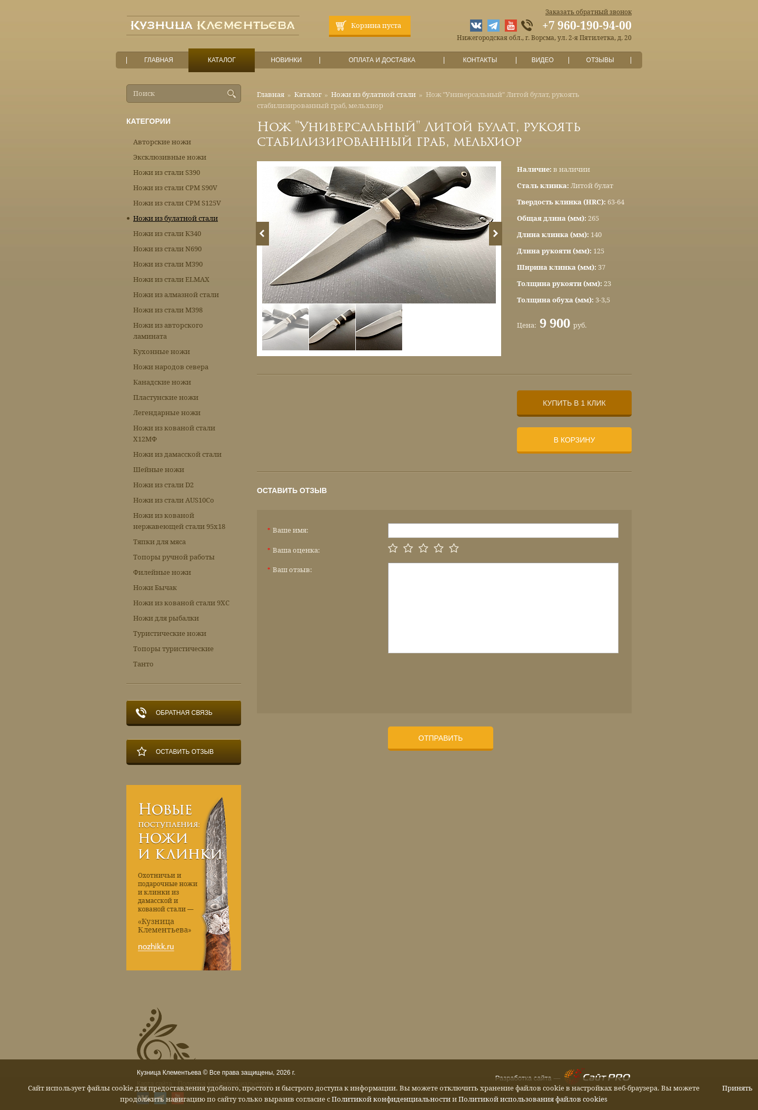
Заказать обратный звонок (588, 12)
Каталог (221, 60)
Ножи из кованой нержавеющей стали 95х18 (179, 521)
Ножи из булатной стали (373, 95)
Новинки (286, 60)
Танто (143, 664)
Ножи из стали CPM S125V (177, 203)
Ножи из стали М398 (168, 310)
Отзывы (600, 60)
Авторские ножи (162, 142)
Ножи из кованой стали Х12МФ (174, 433)
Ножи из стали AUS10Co (173, 500)
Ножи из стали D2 (163, 485)
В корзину (574, 440)
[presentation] (468, 679)
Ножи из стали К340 (167, 234)
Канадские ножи (162, 382)
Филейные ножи (162, 572)
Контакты (479, 60)
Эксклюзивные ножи (169, 157)
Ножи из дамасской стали (177, 454)
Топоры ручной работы (174, 557)
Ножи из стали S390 (166, 172)
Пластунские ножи (165, 397)
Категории (148, 121)
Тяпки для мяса (159, 542)
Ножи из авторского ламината (168, 330)
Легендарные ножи (167, 413)
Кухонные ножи (161, 352)
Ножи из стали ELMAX (171, 279)
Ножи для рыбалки (166, 618)
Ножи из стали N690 (167, 249)
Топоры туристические (173, 649)
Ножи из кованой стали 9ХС (181, 603)
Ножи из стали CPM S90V (175, 188)
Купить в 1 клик (574, 403)
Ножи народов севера (170, 367)
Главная (159, 60)
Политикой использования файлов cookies (532, 1099)
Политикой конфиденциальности (391, 1099)
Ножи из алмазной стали (176, 295)
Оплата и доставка (382, 60)
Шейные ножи (158, 470)
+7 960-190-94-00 (587, 25)
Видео (542, 60)
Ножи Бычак (155, 588)
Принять (737, 1088)
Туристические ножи (169, 633)
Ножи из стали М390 (168, 264)
